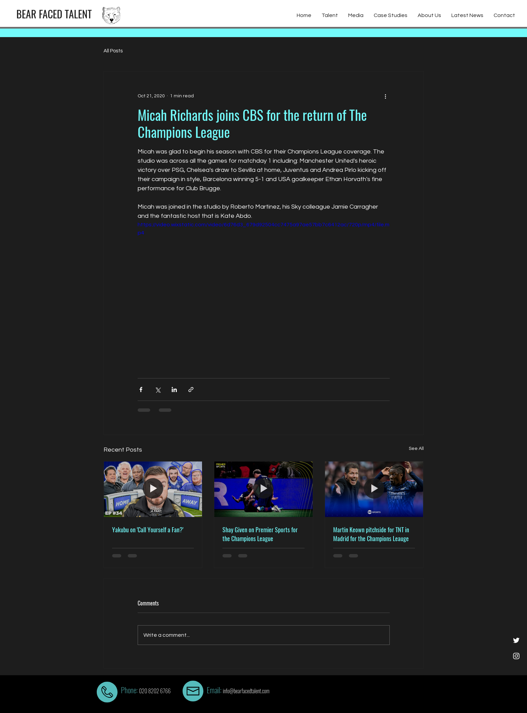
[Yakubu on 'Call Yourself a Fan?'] (153, 489)
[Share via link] (191, 389)
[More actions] (386, 96)
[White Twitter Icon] (516, 640)
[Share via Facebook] (141, 389)
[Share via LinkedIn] (174, 389)
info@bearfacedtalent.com (246, 691)
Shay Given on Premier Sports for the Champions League (260, 534)
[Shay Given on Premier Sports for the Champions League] (263, 489)
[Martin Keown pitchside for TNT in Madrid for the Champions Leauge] (374, 489)
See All (416, 448)
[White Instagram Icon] (516, 656)
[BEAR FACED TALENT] (54, 14)
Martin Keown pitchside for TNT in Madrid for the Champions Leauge (371, 534)
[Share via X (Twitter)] (157, 389)
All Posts (113, 50)
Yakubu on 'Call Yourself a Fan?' (147, 529)
